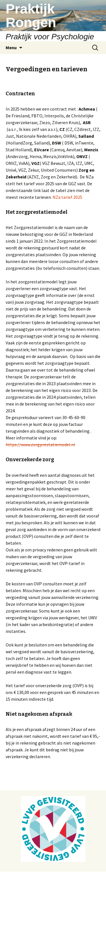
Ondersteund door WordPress (31, 913)
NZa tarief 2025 (67, 197)
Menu (11, 47)
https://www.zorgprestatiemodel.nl (40, 444)
